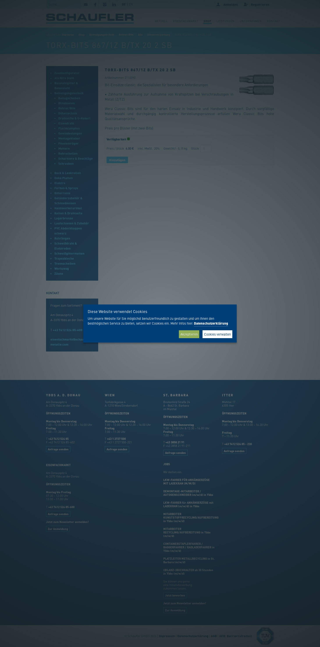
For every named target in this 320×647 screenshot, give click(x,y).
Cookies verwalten (217, 334)
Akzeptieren (189, 334)
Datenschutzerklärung (211, 323)
